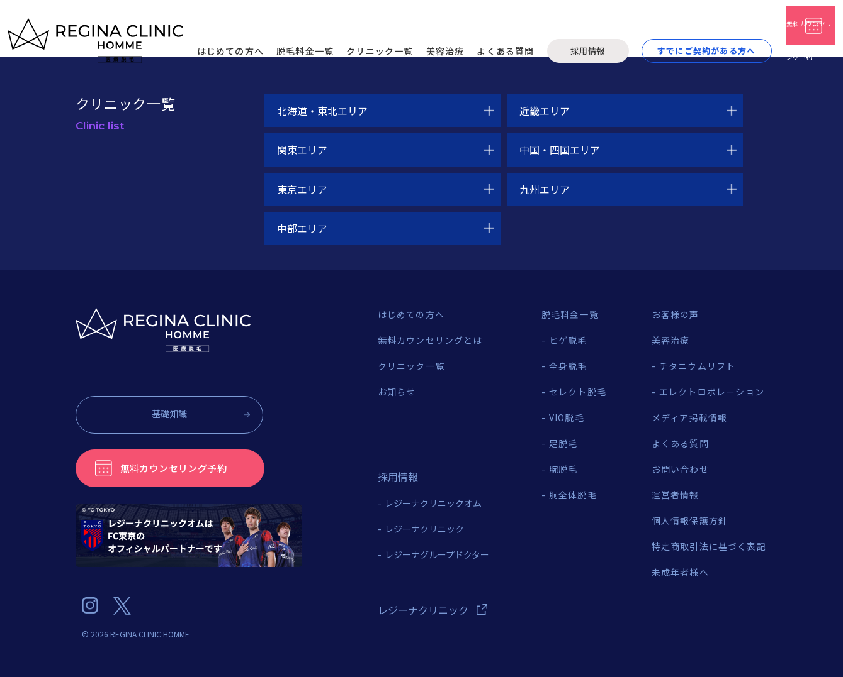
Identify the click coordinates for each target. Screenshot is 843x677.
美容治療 (671, 340)
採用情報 (485, 32)
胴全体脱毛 (573, 494)
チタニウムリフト (697, 366)
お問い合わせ (680, 469)
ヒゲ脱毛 (568, 340)
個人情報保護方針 (690, 520)
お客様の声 (675, 314)
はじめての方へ (411, 314)
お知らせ (397, 391)
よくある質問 (680, 443)
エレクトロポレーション (711, 391)
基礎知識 (163, 413)
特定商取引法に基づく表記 (709, 546)
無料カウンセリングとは (430, 340)
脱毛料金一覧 (570, 314)
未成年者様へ (680, 572)
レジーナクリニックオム (433, 503)
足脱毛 (563, 443)
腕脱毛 (563, 469)
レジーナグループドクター (437, 554)
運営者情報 (675, 494)
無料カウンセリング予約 (177, 467)
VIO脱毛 (566, 417)
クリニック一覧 (411, 366)
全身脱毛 (568, 366)
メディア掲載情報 (690, 417)
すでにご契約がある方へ (604, 32)
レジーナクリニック (424, 528)
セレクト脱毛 (577, 391)
